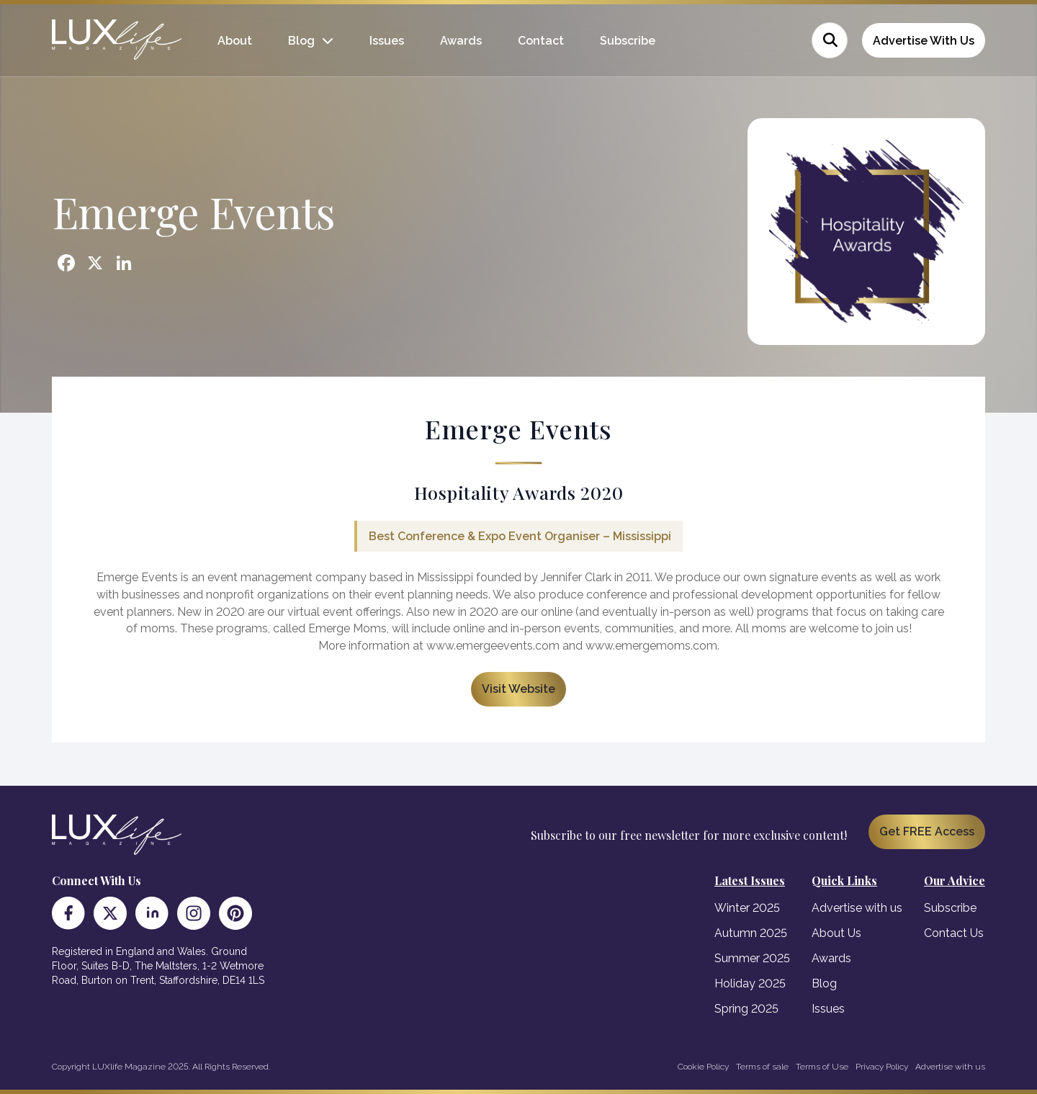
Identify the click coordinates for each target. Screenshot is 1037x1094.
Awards (461, 41)
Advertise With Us (923, 41)
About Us (836, 933)
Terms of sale (762, 1067)
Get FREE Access (926, 831)
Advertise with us (857, 908)
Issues (386, 41)
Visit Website (518, 689)
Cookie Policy (703, 1067)
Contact (541, 41)
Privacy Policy (882, 1067)
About (234, 41)
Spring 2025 (746, 1008)
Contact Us (954, 933)
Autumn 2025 (750, 933)
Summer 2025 (752, 958)
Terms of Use (822, 1067)
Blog (301, 41)
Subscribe (627, 41)
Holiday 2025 (750, 983)
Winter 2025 (747, 908)
